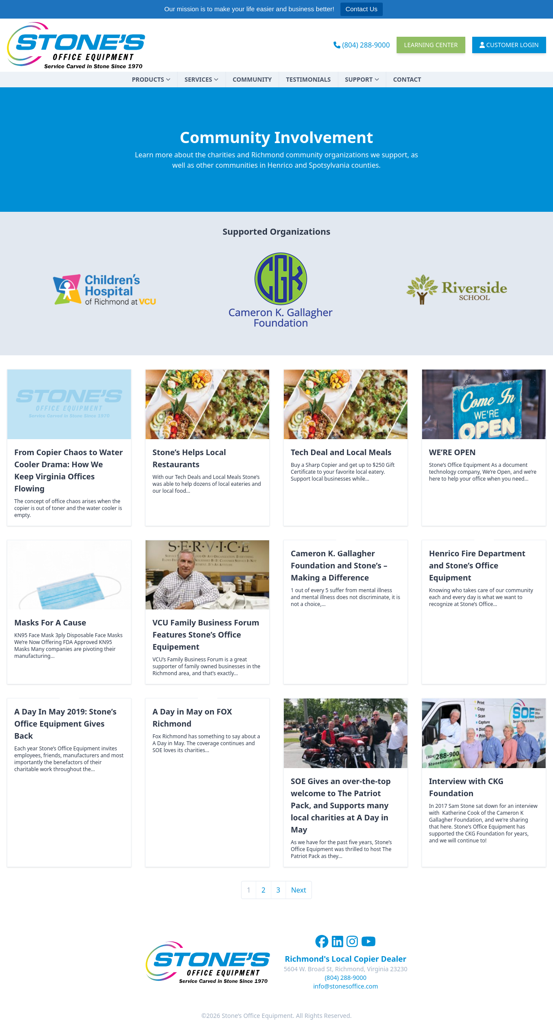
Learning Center (431, 45)
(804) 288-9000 (362, 45)
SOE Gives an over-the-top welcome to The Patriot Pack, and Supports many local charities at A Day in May (341, 805)
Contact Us (362, 9)
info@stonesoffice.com (345, 986)
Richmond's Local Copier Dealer (345, 959)
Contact (407, 79)
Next (298, 890)
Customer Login (509, 45)
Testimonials (308, 79)
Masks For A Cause (50, 622)
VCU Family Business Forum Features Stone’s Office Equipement (206, 634)
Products (151, 79)
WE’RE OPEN (452, 452)
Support (362, 79)
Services (201, 79)
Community (252, 79)
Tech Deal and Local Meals (341, 452)
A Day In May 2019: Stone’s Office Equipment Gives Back (65, 723)
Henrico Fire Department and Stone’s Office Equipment (477, 565)
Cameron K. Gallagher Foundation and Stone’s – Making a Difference (339, 565)
